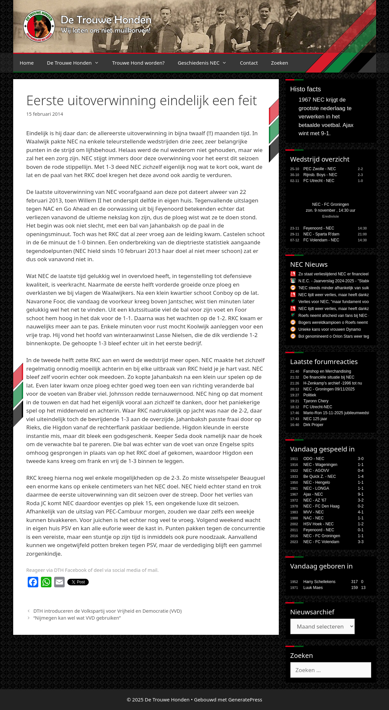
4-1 (361, 512)
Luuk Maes (313, 587)
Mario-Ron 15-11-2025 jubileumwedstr (337, 413)
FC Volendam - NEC (322, 240)
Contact (249, 62)
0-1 (361, 530)
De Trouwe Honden (76, 63)
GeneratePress (245, 699)
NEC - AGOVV (316, 470)
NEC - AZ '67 (315, 500)
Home (27, 62)
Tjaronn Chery (316, 401)
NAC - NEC (314, 518)
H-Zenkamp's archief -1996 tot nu (333, 383)
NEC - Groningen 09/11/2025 (329, 389)
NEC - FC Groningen (330, 204)
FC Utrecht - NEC (319, 180)
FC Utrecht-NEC (318, 407)
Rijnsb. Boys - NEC (321, 174)
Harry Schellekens (320, 581)
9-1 (361, 494)
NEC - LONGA (316, 488)
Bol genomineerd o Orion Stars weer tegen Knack (342, 336)
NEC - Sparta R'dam (322, 234)
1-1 (361, 464)
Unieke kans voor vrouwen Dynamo (330, 329)
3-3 (361, 542)
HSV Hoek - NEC (319, 524)
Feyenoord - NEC (319, 228)
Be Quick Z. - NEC (320, 476)
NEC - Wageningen (321, 464)
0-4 (361, 470)
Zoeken (279, 62)
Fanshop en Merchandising (327, 371)
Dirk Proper (314, 424)
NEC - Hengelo (317, 482)
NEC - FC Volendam (322, 542)
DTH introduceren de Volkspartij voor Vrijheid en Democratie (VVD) (107, 611)
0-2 (361, 506)
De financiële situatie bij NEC (329, 377)
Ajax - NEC (313, 494)
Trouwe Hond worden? (138, 62)
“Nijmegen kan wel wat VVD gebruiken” (77, 618)
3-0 (361, 458)
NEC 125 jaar (315, 419)
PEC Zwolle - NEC (320, 169)
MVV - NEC (314, 512)
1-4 (361, 476)
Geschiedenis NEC (206, 63)
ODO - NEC (314, 458)
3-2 (361, 500)
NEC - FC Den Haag (322, 506)
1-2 (361, 524)
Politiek (310, 395)
